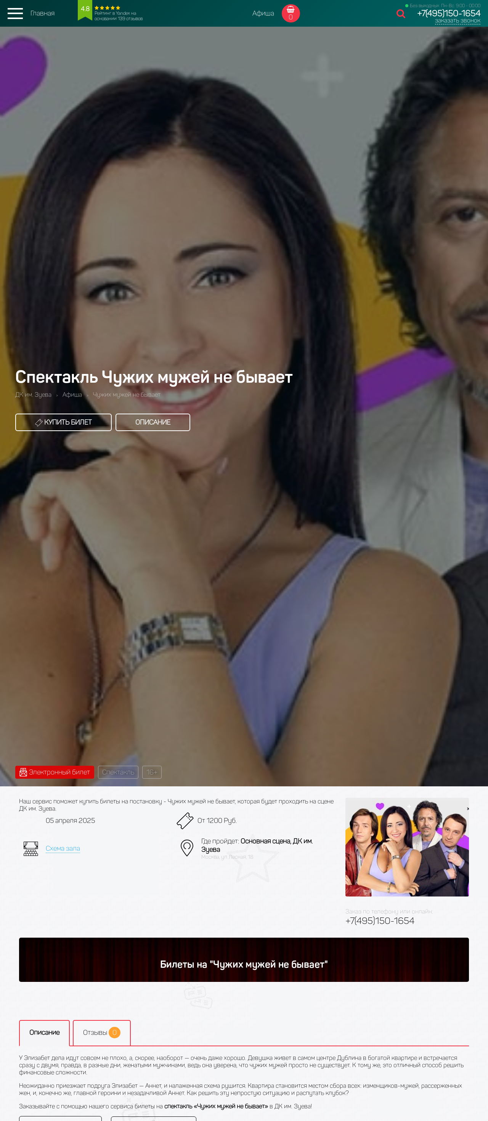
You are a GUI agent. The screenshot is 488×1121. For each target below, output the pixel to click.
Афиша (263, 13)
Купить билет (63, 422)
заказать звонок (457, 20)
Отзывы (101, 1032)
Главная (42, 13)
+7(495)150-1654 (448, 13)
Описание (152, 422)
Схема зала (63, 848)
